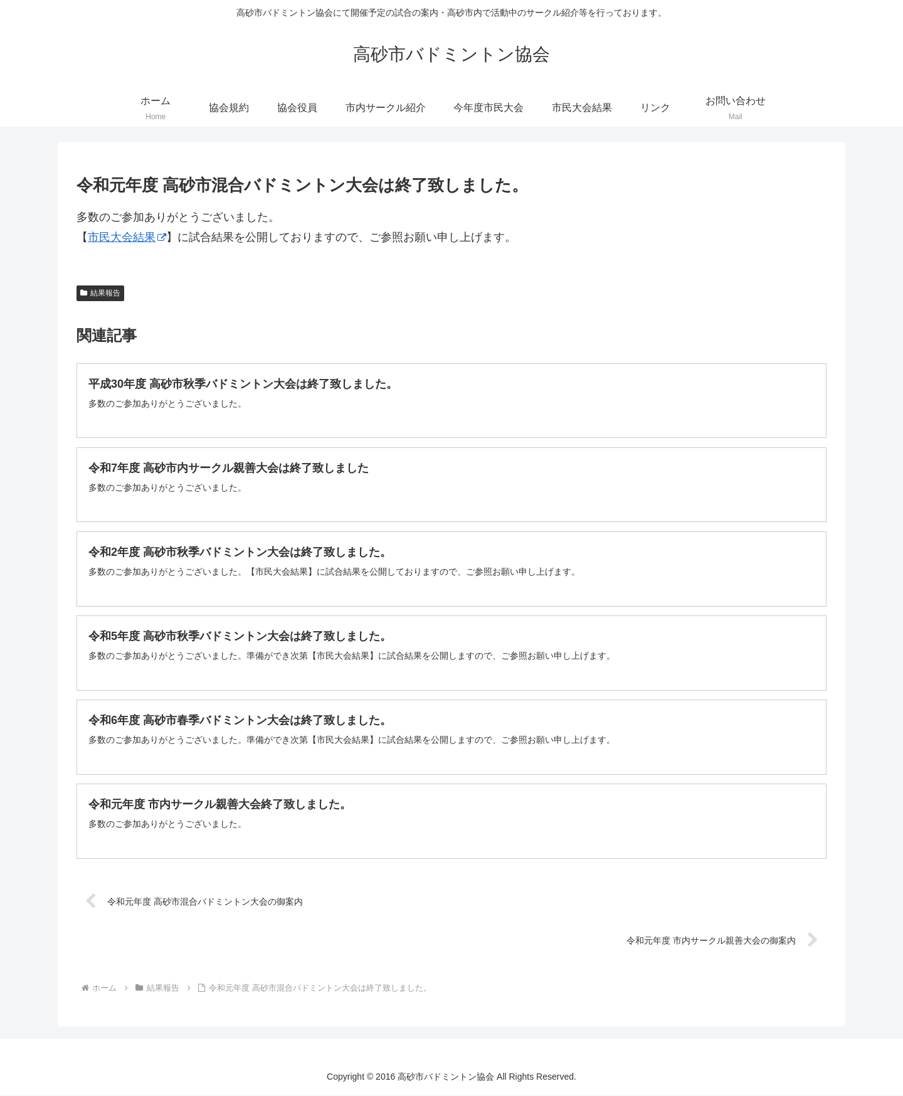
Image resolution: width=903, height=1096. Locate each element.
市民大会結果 (127, 237)
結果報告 (100, 293)
